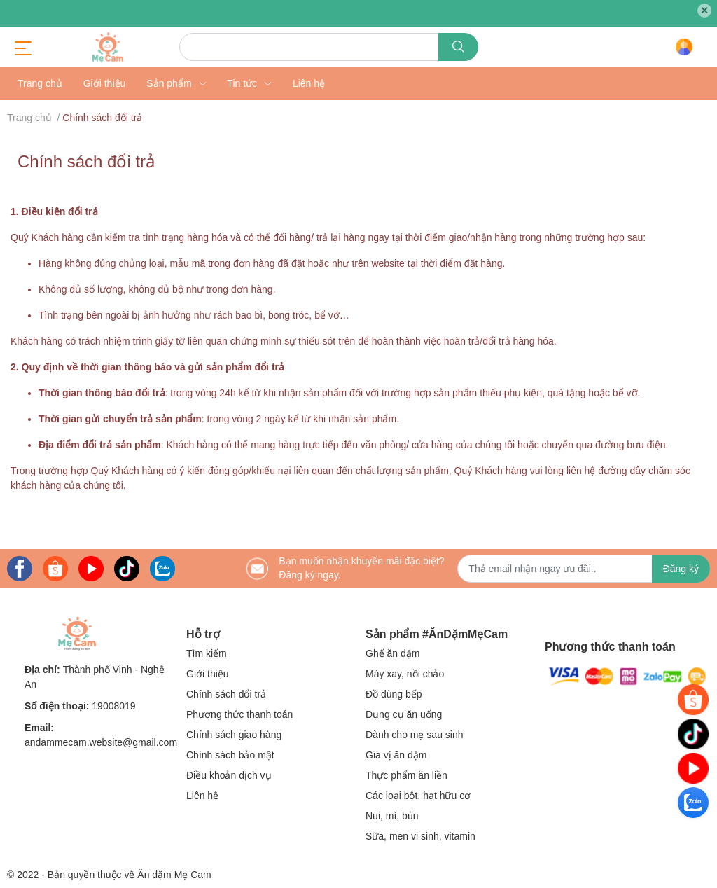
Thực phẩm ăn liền (406, 775)
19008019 (113, 706)
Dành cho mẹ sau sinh (415, 734)
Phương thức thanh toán (239, 714)
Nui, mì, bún (392, 815)
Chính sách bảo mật (230, 755)
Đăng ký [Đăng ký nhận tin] (681, 568)
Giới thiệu (207, 673)
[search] (458, 47)
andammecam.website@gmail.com (101, 742)
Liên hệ (202, 795)
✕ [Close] (704, 10)
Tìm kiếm (206, 653)
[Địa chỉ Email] (583, 569)
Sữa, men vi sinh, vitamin (420, 836)
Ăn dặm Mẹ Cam (174, 874)
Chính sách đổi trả (86, 161)
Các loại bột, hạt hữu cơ (418, 795)
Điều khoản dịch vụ (229, 775)
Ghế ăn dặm (392, 653)
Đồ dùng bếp (394, 694)
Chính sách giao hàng (233, 734)
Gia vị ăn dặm (396, 755)
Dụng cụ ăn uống (404, 714)
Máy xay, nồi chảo (405, 673)
